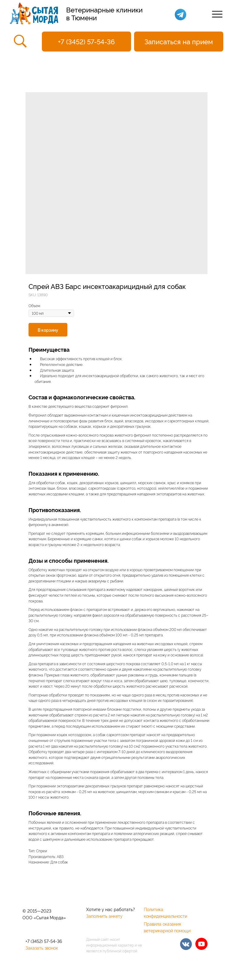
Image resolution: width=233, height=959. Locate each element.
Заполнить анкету (104, 916)
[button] (178, 42)
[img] (186, 944)
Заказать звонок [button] (41, 948)
